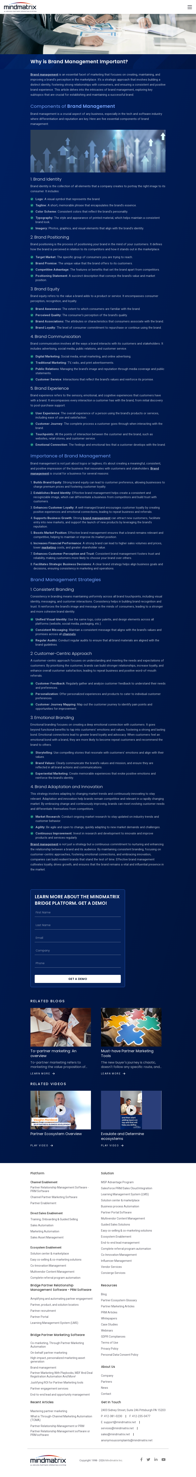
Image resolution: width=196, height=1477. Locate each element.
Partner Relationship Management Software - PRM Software (59, 1189)
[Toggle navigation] (190, 7)
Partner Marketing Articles (117, 1306)
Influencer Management (116, 1260)
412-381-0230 (113, 1416)
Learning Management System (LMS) (125, 1194)
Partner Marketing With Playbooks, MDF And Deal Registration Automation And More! (61, 1374)
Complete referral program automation (55, 1277)
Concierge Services (113, 1272)
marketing (49, 547)
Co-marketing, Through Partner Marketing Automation (57, 1344)
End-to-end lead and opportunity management (60, 1394)
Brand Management (91, 106)
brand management (97, 518)
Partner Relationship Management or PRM (57, 1426)
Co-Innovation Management (48, 1265)
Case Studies (109, 1324)
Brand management (44, 74)
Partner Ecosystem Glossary (119, 1300)
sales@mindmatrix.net (115, 1434)
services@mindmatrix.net (117, 1428)
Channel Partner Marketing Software (53, 1197)
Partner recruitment (43, 1310)
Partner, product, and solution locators (54, 1304)
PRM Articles (109, 1312)
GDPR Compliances (113, 1336)
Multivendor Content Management (52, 1271)
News (104, 1387)
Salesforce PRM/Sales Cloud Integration (126, 1188)
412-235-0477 (141, 1416)
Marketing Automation (44, 1231)
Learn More (42, 1073)
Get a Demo (77, 979)
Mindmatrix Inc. (114, 1460)
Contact (106, 1393)
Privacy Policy (109, 1348)
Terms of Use (109, 1342)
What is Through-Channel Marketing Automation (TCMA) (61, 1418)
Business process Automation (120, 1206)
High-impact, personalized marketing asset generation (57, 1359)
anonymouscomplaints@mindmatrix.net (126, 1440)
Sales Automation (41, 1225)
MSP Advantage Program (117, 1182)
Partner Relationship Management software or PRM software (60, 1433)
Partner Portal (39, 1316)
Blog (104, 1294)
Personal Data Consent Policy (119, 1354)
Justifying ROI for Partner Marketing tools (56, 1382)
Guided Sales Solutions (115, 1224)
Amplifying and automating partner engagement (61, 1298)
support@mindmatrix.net (120, 1422)
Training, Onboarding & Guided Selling (54, 1219)
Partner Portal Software (116, 1212)
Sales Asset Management (47, 1237)
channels (69, 634)
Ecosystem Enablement (116, 1236)
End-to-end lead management (120, 1242)
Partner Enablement (43, 1203)
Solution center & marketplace (49, 1253)
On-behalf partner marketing (48, 1352)
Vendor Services (111, 1266)
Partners (106, 1381)
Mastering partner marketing (48, 1411)
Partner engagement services (49, 1388)
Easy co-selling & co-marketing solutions (55, 1259)
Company (107, 1375)
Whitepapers (109, 1318)
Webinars (107, 1330)
